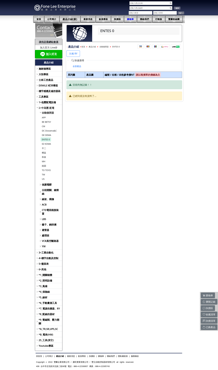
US (43, 179)
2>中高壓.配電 (46, 108)
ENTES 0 (46, 139)
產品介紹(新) (70, 19)
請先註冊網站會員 (48, 42)
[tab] (77, 66)
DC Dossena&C (49, 130)
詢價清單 (209, 320)
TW (43, 174)
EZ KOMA (46, 143)
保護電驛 (47, 184)
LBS (44, 219)
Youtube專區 (46, 345)
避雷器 (45, 230)
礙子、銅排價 (49, 224)
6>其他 (42, 269)
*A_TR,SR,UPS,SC (48, 329)
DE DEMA (46, 135)
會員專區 (103, 19)
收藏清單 (209, 314)
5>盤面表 (44, 263)
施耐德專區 (45, 68)
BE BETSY (46, 121)
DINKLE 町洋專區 (48, 85)
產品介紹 (92, 47)
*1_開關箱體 (45, 275)
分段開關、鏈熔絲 (50, 191)
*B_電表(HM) (46, 334)
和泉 (44, 157)
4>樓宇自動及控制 (48, 258)
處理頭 (45, 235)
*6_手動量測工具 (48, 303)
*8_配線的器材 (47, 314)
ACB (44, 204)
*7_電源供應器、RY (49, 308)
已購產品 (209, 327)
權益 (44, 152)
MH (43, 161)
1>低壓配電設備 (47, 102)
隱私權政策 (123, 356)
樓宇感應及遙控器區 (49, 91)
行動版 (158, 19)
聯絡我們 (144, 19)
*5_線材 (43, 297)
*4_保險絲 (44, 291)
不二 (44, 148)
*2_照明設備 (45, 280)
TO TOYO (46, 170)
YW (44, 246)
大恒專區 (43, 74)
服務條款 (135, 356)
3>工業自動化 (46, 252)
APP (44, 117)
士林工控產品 (46, 80)
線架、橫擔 (48, 199)
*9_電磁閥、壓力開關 (49, 321)
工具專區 (43, 96)
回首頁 (39, 356)
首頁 (39, 19)
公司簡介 (51, 19)
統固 (44, 165)
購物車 (130, 19)
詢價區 (117, 19)
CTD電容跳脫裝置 (50, 211)
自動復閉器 (48, 112)
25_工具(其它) (46, 340)
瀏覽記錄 (209, 301)
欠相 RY (73, 53)
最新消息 (88, 19)
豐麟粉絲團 (174, 19)
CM (43, 126)
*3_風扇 (43, 286)
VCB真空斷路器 (50, 241)
